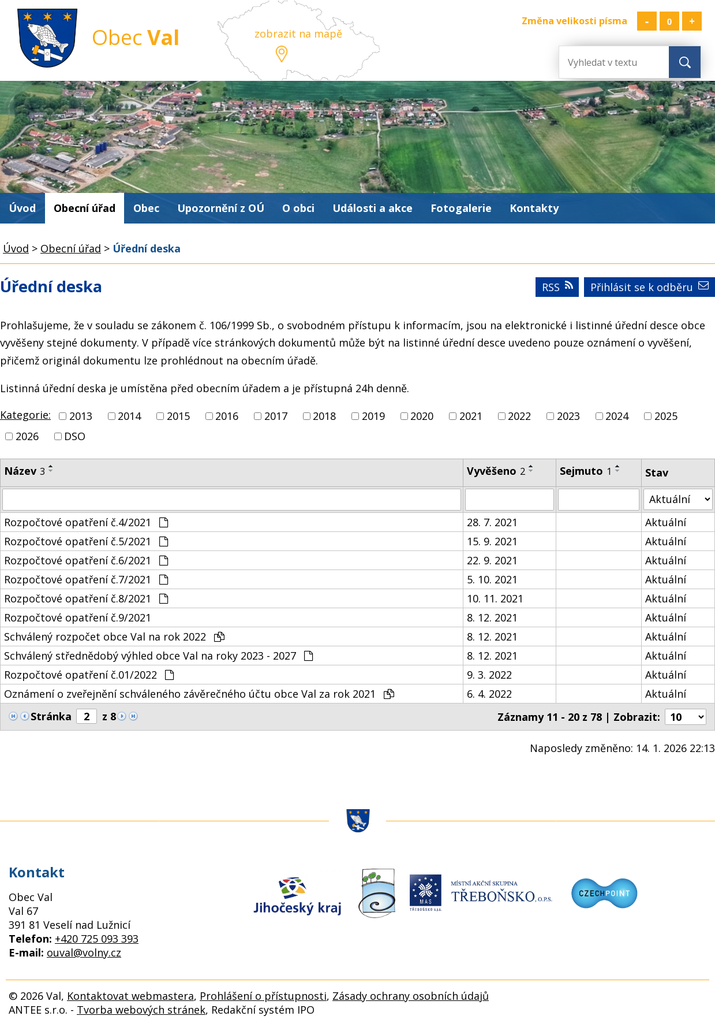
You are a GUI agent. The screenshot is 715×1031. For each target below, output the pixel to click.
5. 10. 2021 (492, 579)
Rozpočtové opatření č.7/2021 (86, 579)
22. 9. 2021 (492, 560)
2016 (226, 416)
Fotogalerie (461, 208)
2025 (665, 416)
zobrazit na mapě (298, 33)
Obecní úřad (84, 208)
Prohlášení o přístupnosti (263, 996)
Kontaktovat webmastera (130, 996)
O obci (298, 208)
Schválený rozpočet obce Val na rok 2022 (114, 636)
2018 (324, 416)
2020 (421, 416)
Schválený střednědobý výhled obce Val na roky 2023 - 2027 (158, 655)
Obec (146, 208)
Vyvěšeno (496, 471)
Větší (692, 21)
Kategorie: (25, 415)
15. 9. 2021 (492, 541)
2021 (470, 416)
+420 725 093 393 (96, 939)
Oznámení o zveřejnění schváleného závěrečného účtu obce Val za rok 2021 (199, 694)
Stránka (51, 716)
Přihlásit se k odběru (649, 287)
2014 (129, 416)
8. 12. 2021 (492, 617)
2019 (373, 416)
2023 (568, 416)
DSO (74, 436)
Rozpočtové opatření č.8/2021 (86, 598)
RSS (557, 287)
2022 (519, 416)
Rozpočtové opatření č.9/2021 (77, 617)
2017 (275, 416)
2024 (616, 416)
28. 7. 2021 (492, 522)
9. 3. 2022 (489, 675)
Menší (647, 21)
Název (24, 471)
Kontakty (534, 208)
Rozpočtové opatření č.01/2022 (89, 675)
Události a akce (372, 208)
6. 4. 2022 (489, 694)
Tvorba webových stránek (141, 1010)
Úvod (22, 208)
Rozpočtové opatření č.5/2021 (86, 541)
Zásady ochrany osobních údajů (410, 996)
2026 (27, 436)
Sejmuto (586, 471)
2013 (80, 416)
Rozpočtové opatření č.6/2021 (86, 560)
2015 (178, 416)
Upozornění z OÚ (220, 208)
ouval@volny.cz (84, 952)
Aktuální (665, 522)
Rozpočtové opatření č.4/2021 (86, 522)
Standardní (669, 21)
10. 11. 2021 (495, 598)
